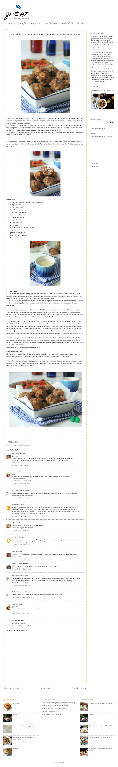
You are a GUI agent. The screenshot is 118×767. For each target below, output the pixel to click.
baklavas (16, 703)
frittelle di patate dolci (48, 711)
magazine (35, 23)
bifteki (15, 714)
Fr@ (13, 523)
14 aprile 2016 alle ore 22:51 (21, 545)
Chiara (14, 537)
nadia (13, 551)
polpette (22, 445)
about (12, 23)
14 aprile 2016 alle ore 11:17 (21, 516)
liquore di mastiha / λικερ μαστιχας (24, 726)
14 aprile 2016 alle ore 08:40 (21, 484)
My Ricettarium (17, 490)
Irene (13, 472)
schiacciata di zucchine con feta (52, 714)
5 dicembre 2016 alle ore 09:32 (22, 597)
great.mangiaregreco (98, 128)
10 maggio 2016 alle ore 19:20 (22, 569)
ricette (80, 23)
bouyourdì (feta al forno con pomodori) (101, 703)
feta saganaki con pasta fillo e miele (101, 726)
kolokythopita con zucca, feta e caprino (54, 708)
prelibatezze (51, 23)
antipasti (15, 445)
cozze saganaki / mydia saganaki (100, 737)
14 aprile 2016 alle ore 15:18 (21, 530)
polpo (27, 445)
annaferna (15, 453)
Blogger (62, 762)
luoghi (23, 23)
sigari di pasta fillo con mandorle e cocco (55, 705)
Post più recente (11, 688)
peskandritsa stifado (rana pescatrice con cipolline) (58, 703)
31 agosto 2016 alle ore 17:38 (21, 585)
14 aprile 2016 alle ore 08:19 (21, 465)
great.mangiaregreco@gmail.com (102, 136)
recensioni (67, 23)
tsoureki (15, 749)
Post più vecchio (78, 688)
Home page (45, 688)
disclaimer (94, 163)
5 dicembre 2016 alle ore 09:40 (22, 614)
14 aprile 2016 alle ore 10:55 (21, 498)
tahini (31, 445)
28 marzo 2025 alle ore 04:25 (21, 626)
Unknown (15, 504)
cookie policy (95, 166)
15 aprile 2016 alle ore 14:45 (21, 557)
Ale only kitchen (17, 563)
